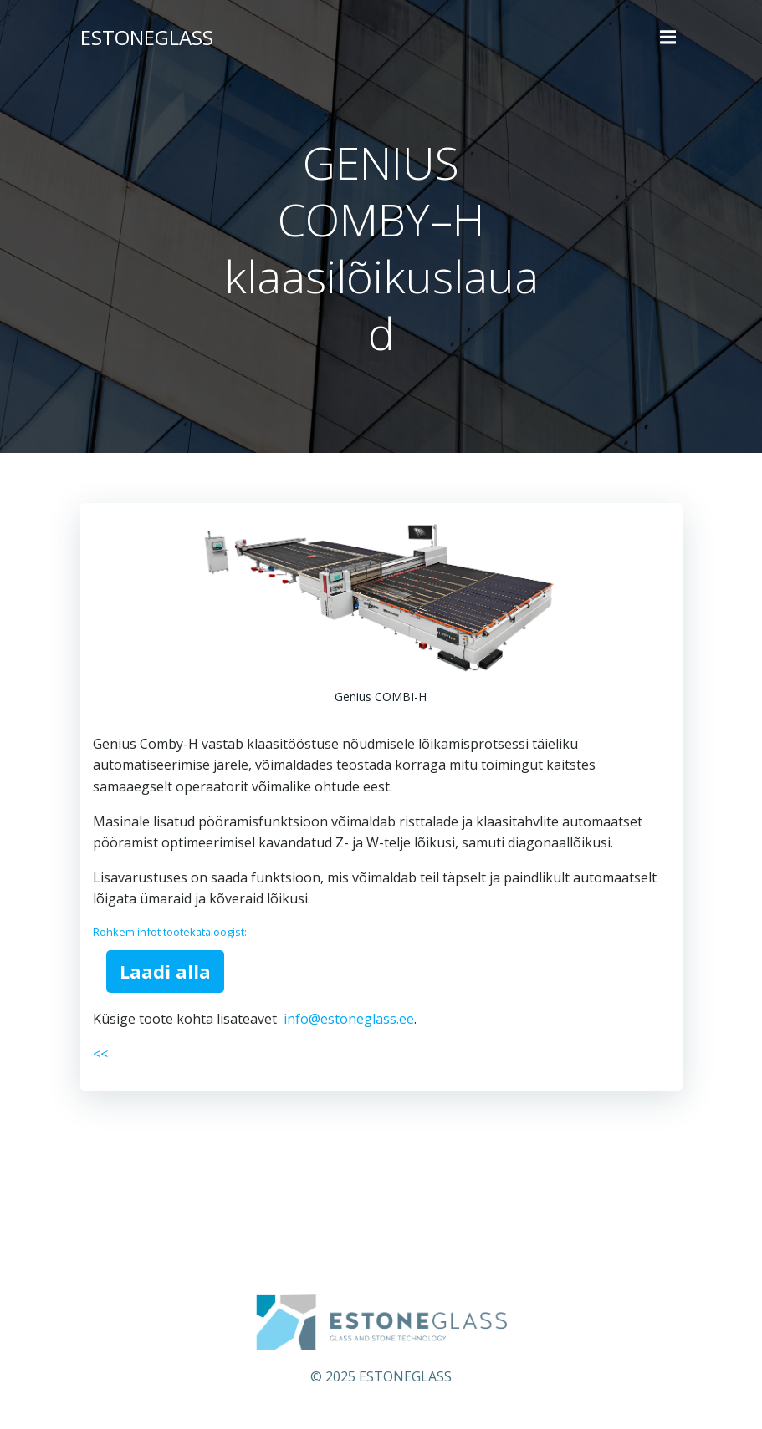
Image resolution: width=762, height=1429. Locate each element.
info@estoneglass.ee (349, 1018)
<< (100, 1054)
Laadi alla (165, 971)
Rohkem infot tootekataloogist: (170, 931)
